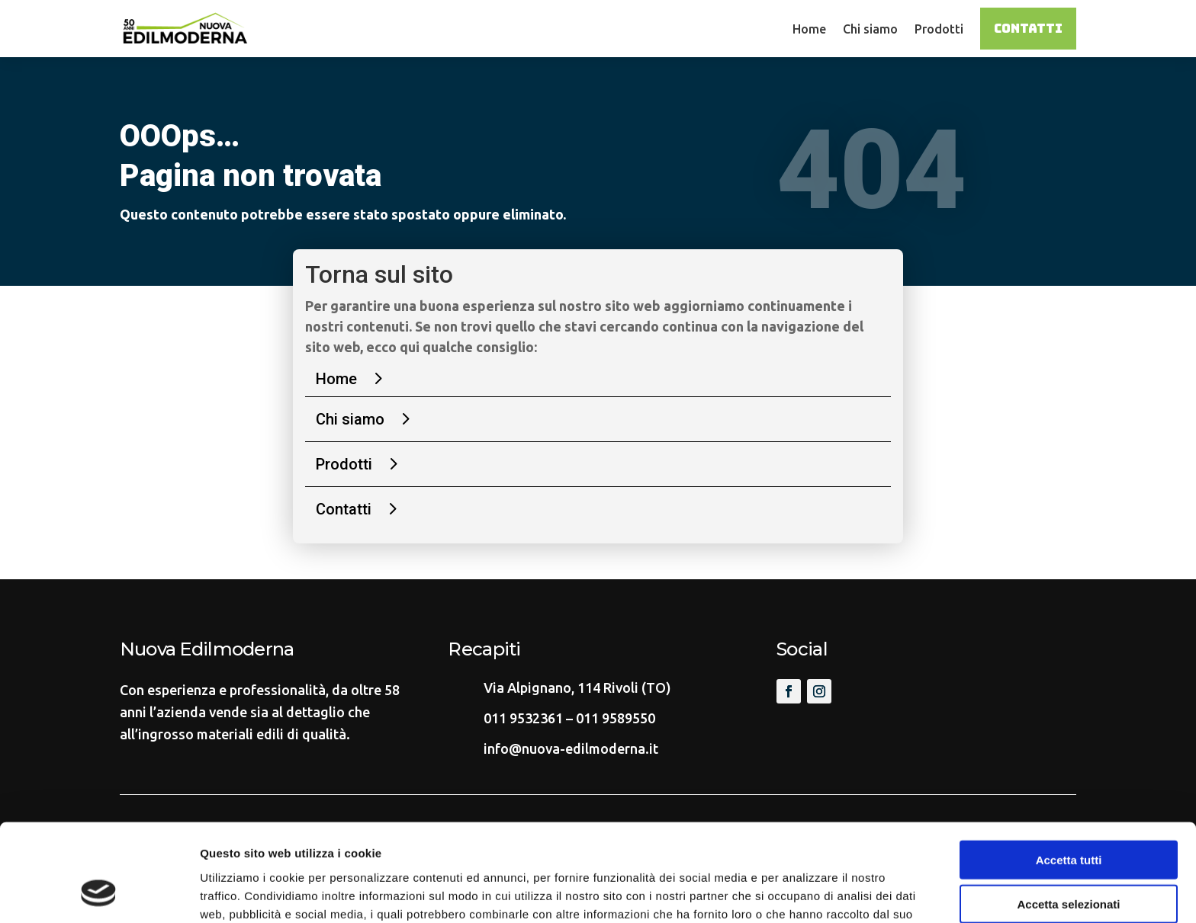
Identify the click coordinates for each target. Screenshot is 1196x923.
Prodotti (939, 29)
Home (809, 29)
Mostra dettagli (802, 892)
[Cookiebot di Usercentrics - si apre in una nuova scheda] (99, 893)
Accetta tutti (1069, 770)
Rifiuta (1069, 860)
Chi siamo (870, 29)
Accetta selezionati (1068, 815)
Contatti (1028, 29)
